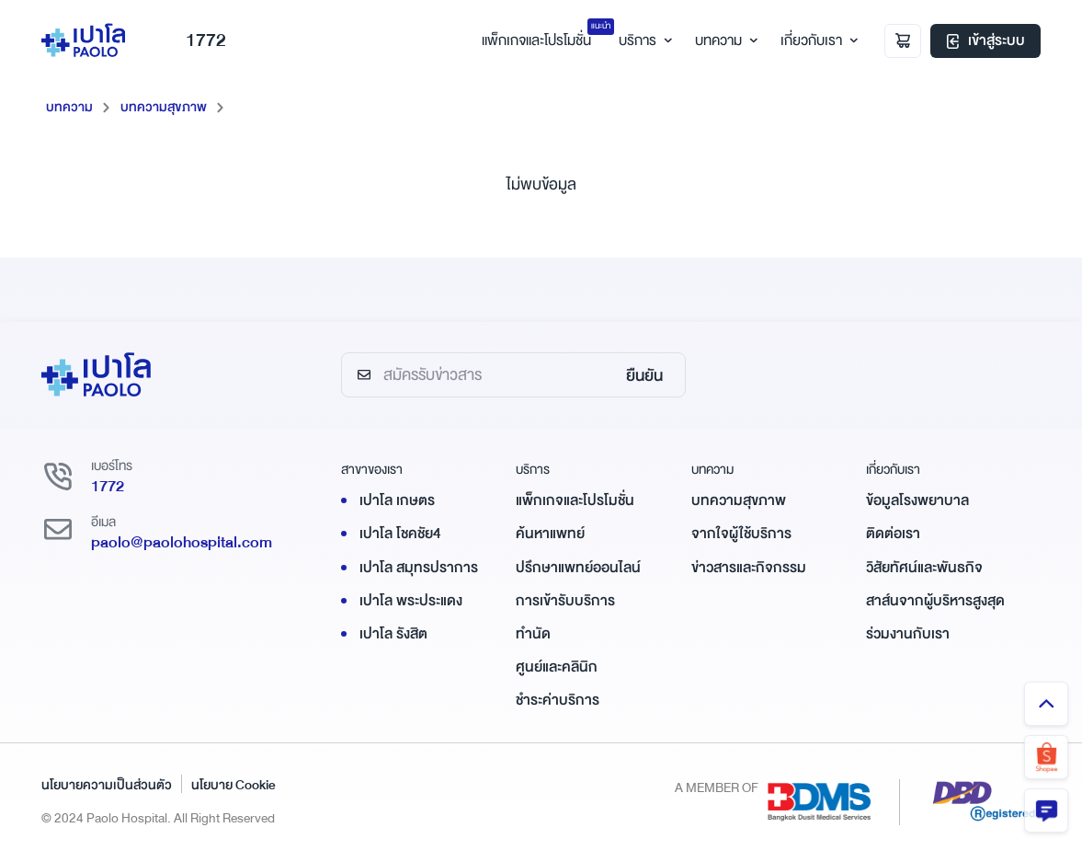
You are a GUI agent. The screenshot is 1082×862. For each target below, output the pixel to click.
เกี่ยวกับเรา (816, 40)
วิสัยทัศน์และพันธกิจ (924, 568)
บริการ (643, 40)
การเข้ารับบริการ (565, 601)
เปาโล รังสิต (393, 634)
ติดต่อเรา (893, 534)
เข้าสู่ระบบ (985, 40)
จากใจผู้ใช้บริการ (741, 534)
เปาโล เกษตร (397, 500)
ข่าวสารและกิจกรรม (748, 568)
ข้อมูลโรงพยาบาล (917, 500)
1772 (191, 40)
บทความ (724, 40)
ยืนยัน (644, 375)
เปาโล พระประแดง (410, 601)
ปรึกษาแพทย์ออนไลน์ (578, 568)
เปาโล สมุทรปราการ (418, 568)
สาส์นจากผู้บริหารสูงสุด (935, 601)
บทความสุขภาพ (163, 107)
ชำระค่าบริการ (557, 700)
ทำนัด (533, 634)
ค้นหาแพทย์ (550, 534)
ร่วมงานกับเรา (908, 634)
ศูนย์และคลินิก (557, 667)
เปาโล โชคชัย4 (400, 534)
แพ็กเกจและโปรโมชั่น (575, 500)
